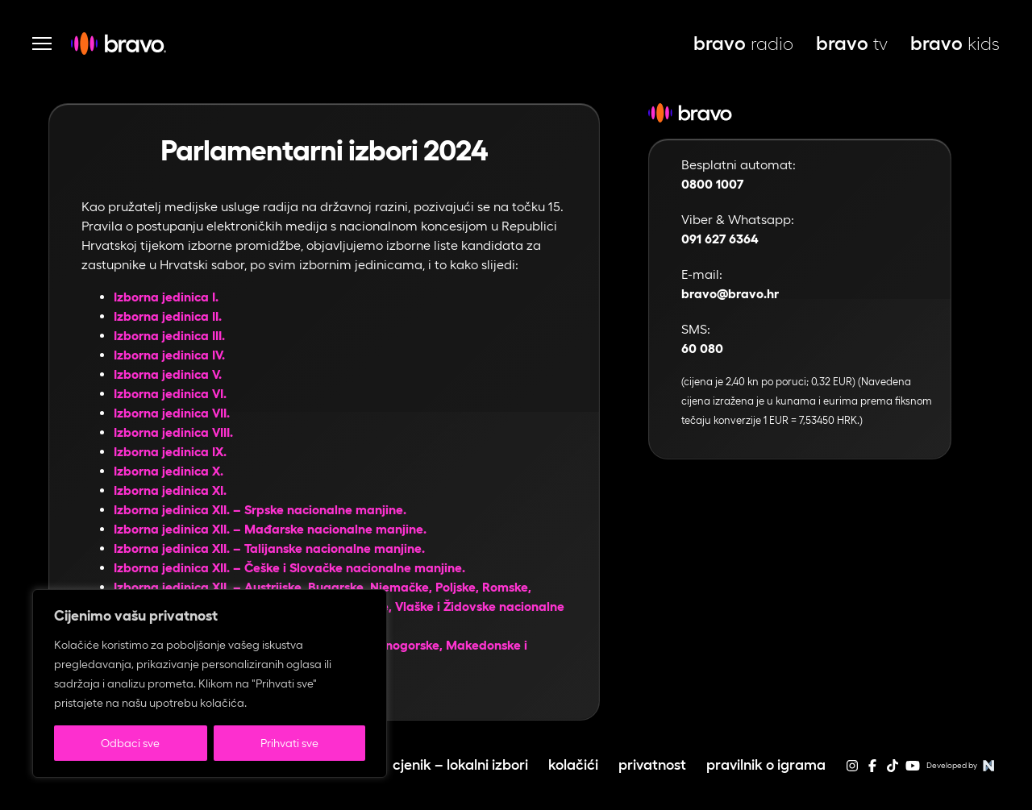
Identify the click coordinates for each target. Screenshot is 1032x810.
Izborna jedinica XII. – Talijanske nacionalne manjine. (269, 548)
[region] (209, 683)
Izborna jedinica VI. (170, 393)
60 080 (702, 348)
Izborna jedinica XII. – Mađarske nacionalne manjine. (270, 529)
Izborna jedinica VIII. (173, 432)
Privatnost (652, 764)
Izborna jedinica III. (169, 335)
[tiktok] (892, 770)
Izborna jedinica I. (166, 297)
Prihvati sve (289, 743)
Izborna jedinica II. (168, 316)
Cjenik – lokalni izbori (460, 764)
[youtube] (913, 770)
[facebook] (872, 770)
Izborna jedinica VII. (172, 413)
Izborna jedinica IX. (170, 451)
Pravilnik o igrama (766, 764)
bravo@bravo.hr (730, 293)
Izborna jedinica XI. (170, 490)
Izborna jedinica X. (168, 471)
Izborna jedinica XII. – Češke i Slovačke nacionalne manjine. (289, 567)
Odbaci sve (130, 743)
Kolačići (573, 764)
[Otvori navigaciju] (42, 43)
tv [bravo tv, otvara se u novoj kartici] (852, 43)
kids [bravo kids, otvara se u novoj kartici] (955, 43)
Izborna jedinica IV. (169, 355)
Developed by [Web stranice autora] (963, 765)
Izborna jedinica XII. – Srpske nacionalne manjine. (260, 509)
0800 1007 (712, 184)
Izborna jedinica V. (168, 374)
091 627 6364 (720, 239)
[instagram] (852, 770)
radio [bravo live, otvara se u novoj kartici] (743, 43)
